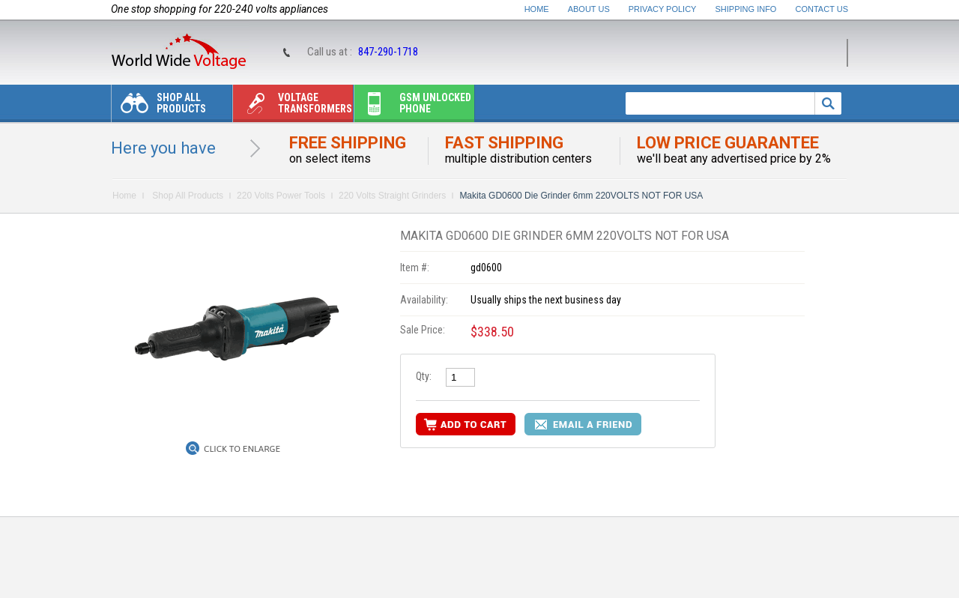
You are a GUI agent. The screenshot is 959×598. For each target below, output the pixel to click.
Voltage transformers (292, 106)
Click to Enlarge (242, 449)
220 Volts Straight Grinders (392, 195)
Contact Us (822, 8)
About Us (589, 8)
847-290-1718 (388, 51)
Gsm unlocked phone (412, 106)
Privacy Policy (663, 8)
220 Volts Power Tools (281, 195)
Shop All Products (159, 106)
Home (536, 8)
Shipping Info (746, 8)
